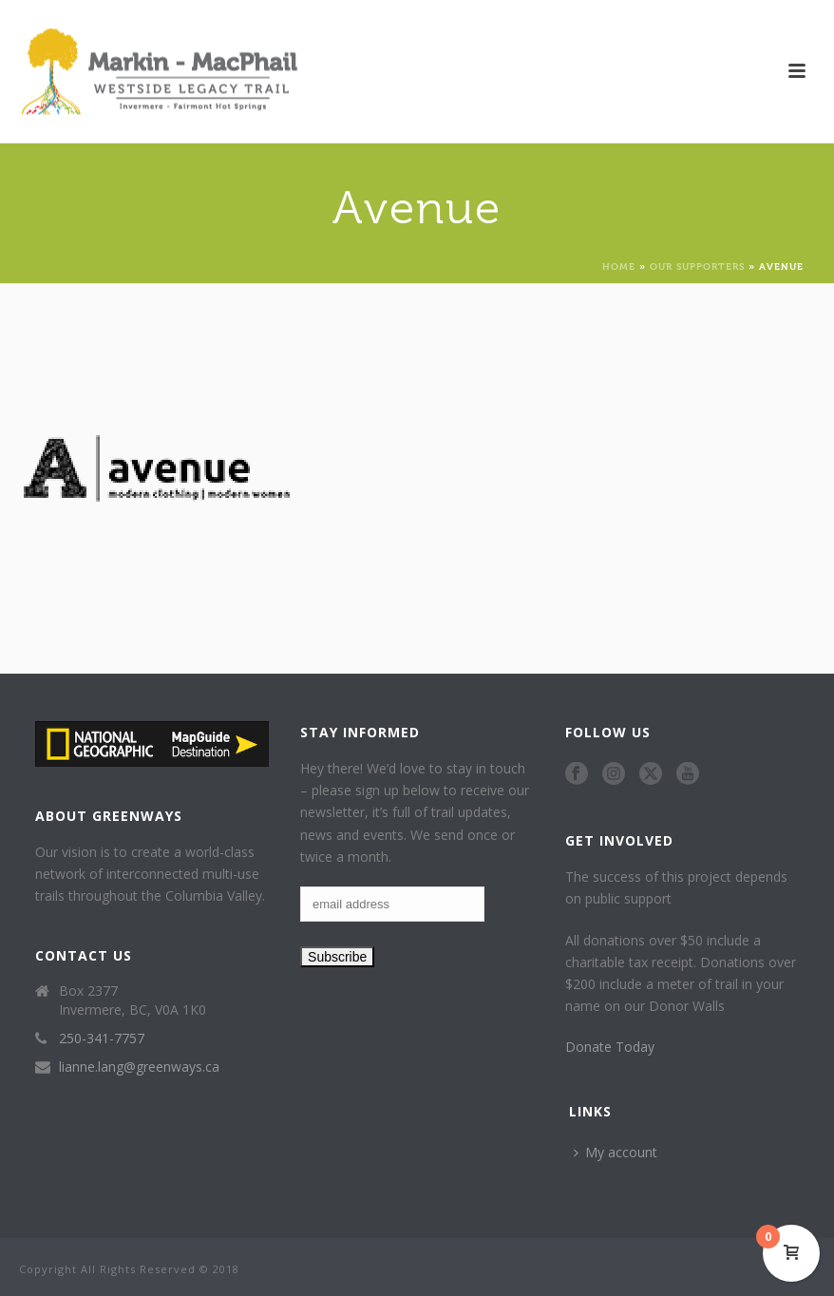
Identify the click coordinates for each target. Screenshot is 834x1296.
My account (615, 1152)
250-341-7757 (101, 1038)
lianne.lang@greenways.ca (139, 1067)
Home (618, 265)
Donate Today (609, 1047)
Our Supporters (697, 265)
